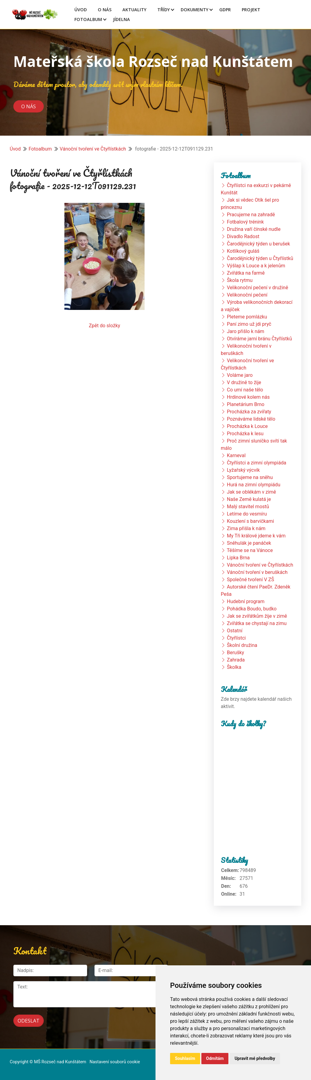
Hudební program (246, 601)
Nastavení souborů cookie (115, 1061)
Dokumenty (194, 9)
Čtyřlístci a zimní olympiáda (256, 463)
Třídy (163, 9)
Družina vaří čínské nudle (254, 229)
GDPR (225, 9)
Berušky (235, 652)
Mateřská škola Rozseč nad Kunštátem (153, 61)
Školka (234, 667)
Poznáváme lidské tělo (251, 419)
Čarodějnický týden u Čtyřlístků (260, 258)
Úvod (80, 9)
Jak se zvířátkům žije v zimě (257, 616)
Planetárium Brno (245, 404)
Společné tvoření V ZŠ (250, 579)
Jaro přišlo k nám (245, 331)
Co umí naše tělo (245, 390)
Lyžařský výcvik (243, 470)
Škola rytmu (240, 280)
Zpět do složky (104, 325)
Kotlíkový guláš (243, 251)
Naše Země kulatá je (249, 499)
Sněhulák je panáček (249, 543)
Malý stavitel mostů (248, 506)
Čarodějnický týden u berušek (258, 244)
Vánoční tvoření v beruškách (257, 572)
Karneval (236, 455)
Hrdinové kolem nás (248, 397)
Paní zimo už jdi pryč (249, 324)
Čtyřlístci (236, 638)
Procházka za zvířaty (249, 412)
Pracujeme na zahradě (251, 214)
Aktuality (134, 9)
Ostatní (234, 631)
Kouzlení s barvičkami (250, 521)
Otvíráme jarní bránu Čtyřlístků (259, 339)
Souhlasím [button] (185, 1058)
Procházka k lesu (245, 433)
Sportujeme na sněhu (250, 477)
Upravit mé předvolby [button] (254, 1058)
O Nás (104, 9)
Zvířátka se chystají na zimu (257, 623)
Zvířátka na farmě (246, 273)
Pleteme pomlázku (247, 317)
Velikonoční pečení (247, 295)
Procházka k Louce (247, 426)
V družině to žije (244, 382)
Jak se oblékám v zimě (251, 492)
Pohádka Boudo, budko (252, 609)
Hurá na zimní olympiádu (253, 485)
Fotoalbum (88, 19)
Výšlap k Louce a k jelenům (256, 266)
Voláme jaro (240, 375)
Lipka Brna (238, 558)
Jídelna (121, 19)
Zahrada (236, 660)
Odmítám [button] (215, 1058)
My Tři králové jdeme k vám (256, 536)
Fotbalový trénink (245, 222)
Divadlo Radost (243, 236)
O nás (28, 106)
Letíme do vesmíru (247, 514)
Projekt (251, 9)
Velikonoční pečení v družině (257, 287)
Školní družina (242, 645)
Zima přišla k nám (246, 528)
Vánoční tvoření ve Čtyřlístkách (93, 149)
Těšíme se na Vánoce (250, 550)
